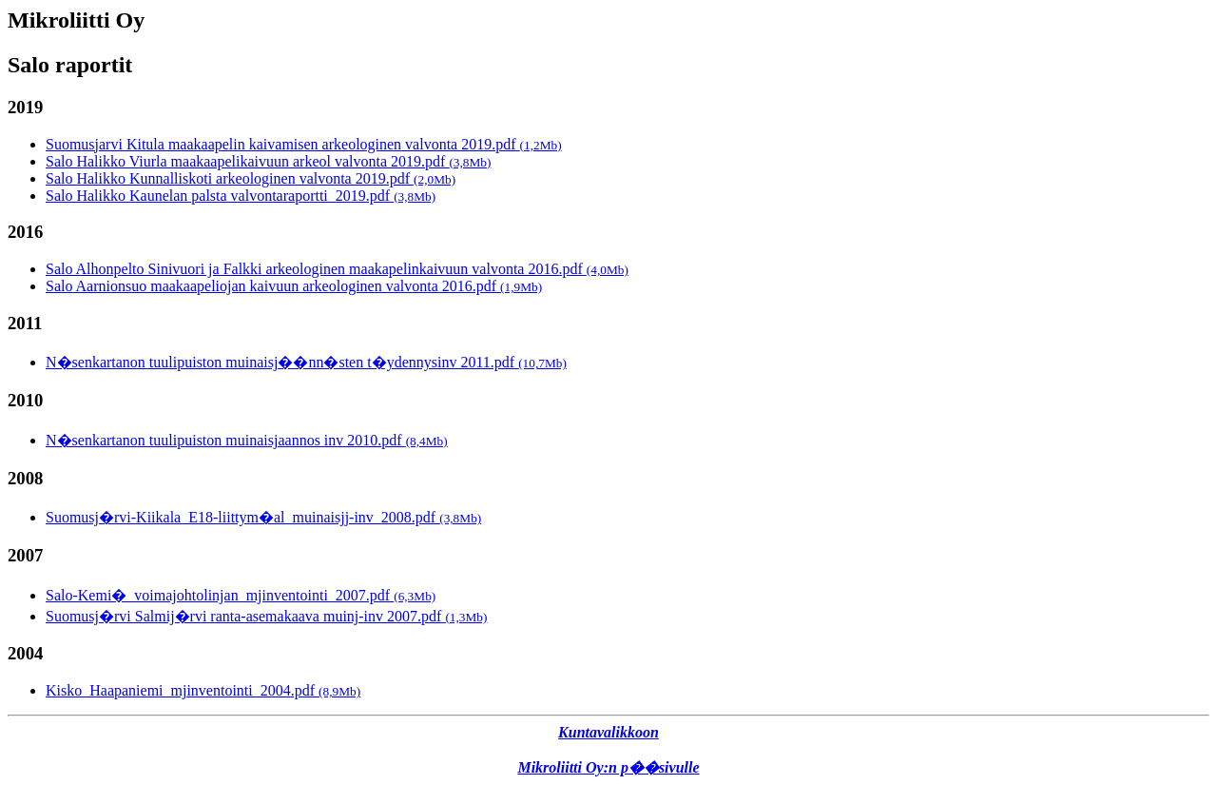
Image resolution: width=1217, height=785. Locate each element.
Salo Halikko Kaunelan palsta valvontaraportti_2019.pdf (240, 195)
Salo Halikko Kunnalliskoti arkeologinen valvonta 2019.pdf (250, 178)
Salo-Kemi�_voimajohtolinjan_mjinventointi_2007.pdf (240, 595)
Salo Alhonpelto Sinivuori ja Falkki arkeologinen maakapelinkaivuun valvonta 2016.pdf (337, 269)
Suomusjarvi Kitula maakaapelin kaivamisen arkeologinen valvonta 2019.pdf (304, 144)
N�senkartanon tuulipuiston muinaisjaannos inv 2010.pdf (247, 440)
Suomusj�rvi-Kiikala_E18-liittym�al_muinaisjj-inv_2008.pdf (263, 517)
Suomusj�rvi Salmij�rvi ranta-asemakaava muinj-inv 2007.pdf (266, 616)
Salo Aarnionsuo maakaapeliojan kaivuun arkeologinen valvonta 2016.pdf (294, 286)
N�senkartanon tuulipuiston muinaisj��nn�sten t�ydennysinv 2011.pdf (306, 362)
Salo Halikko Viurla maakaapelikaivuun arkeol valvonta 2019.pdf (268, 161)
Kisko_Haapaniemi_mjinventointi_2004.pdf (203, 690)
